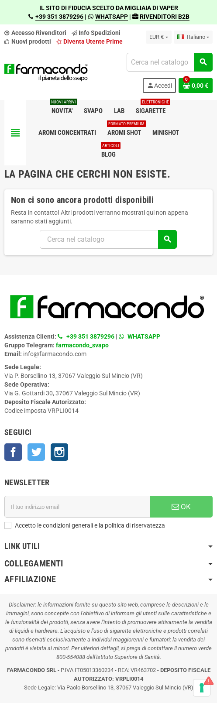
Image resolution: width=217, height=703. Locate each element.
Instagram (59, 452)
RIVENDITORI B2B (164, 16)
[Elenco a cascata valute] (158, 37)
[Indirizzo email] (77, 507)
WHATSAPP (111, 16)
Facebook (13, 452)
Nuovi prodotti (27, 41)
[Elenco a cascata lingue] (193, 37)
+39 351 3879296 (59, 16)
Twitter (36, 452)
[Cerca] (169, 62)
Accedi (159, 85)
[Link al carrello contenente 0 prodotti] (196, 85)
